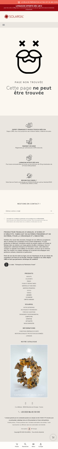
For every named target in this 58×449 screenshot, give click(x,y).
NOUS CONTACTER (29, 323)
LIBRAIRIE (29, 295)
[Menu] (33, 445)
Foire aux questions (29, 312)
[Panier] (17, 445)
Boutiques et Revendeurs (29, 309)
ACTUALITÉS (29, 321)
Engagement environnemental (29, 314)
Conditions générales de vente (29, 331)
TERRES (29, 293)
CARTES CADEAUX (29, 299)
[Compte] (41, 445)
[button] (29, 25)
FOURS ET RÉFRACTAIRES (29, 283)
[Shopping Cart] (53, 437)
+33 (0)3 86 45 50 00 (30, 412)
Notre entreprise (29, 307)
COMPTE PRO (29, 316)
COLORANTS (29, 279)
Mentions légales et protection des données (29, 333)
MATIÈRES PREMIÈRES (29, 288)
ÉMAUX (29, 281)
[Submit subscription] (51, 211)
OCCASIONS (29, 297)
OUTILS (29, 290)
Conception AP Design (29, 428)
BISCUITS (29, 276)
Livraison (29, 336)
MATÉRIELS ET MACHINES (29, 286)
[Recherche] (25, 445)
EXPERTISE (29, 319)
